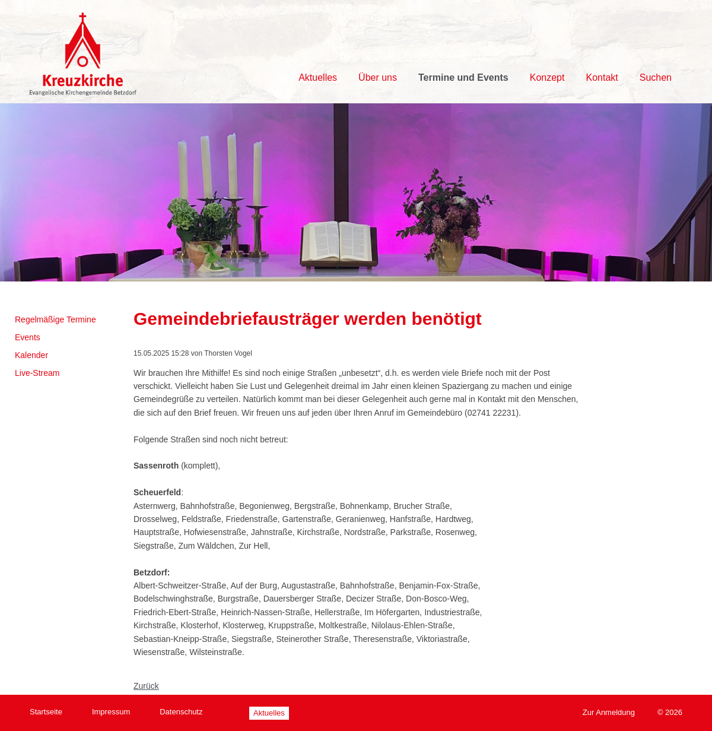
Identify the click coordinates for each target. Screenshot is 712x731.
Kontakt (602, 77)
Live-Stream (37, 373)
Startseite (46, 711)
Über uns (377, 77)
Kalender (31, 355)
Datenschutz (181, 711)
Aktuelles (317, 77)
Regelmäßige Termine (55, 319)
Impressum (111, 711)
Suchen (656, 77)
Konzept (547, 77)
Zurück (146, 686)
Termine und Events (463, 77)
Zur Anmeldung (609, 712)
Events (27, 337)
